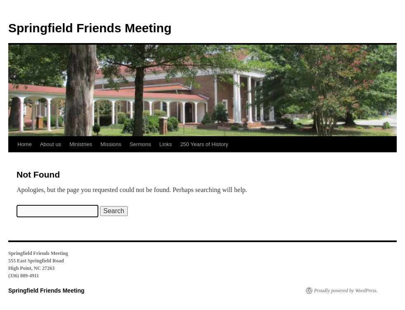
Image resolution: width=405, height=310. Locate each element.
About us (50, 144)
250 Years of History (204, 144)
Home (24, 144)
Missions (111, 144)
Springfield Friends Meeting (90, 28)
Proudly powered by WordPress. (346, 290)
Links (166, 144)
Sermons (140, 144)
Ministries (80, 144)
